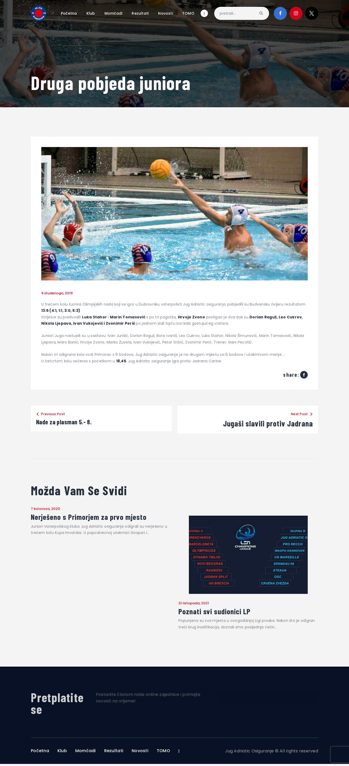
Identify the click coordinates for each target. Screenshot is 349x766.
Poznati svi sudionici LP (221, 612)
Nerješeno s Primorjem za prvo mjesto (99, 517)
